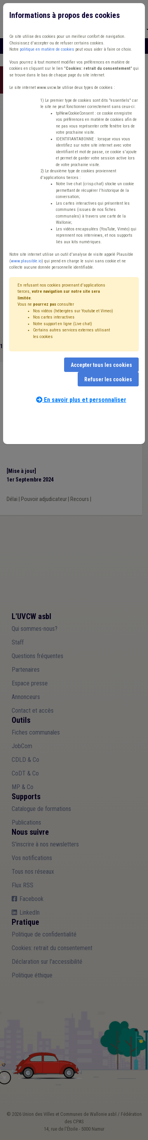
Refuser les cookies (108, 379)
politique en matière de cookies (47, 49)
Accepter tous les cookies (101, 365)
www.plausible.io (26, 261)
